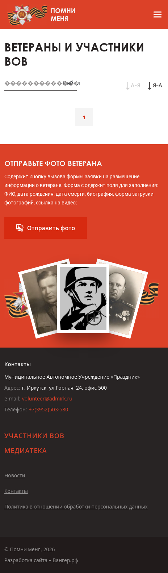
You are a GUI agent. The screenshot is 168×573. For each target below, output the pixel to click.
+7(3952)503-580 (48, 409)
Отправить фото (51, 228)
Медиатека (25, 450)
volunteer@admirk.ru (47, 398)
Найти (71, 83)
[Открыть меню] (154, 14)
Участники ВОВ (34, 435)
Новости (14, 475)
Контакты (16, 490)
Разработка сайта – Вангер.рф (41, 560)
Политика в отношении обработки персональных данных (76, 506)
